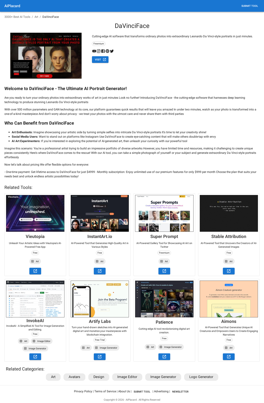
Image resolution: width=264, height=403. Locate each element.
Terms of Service (105, 391)
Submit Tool (250, 6)
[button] (35, 261)
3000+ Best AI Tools (17, 17)
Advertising (161, 391)
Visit (100, 59)
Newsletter (180, 391)
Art (36, 17)
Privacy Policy (83, 391)
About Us (124, 391)
